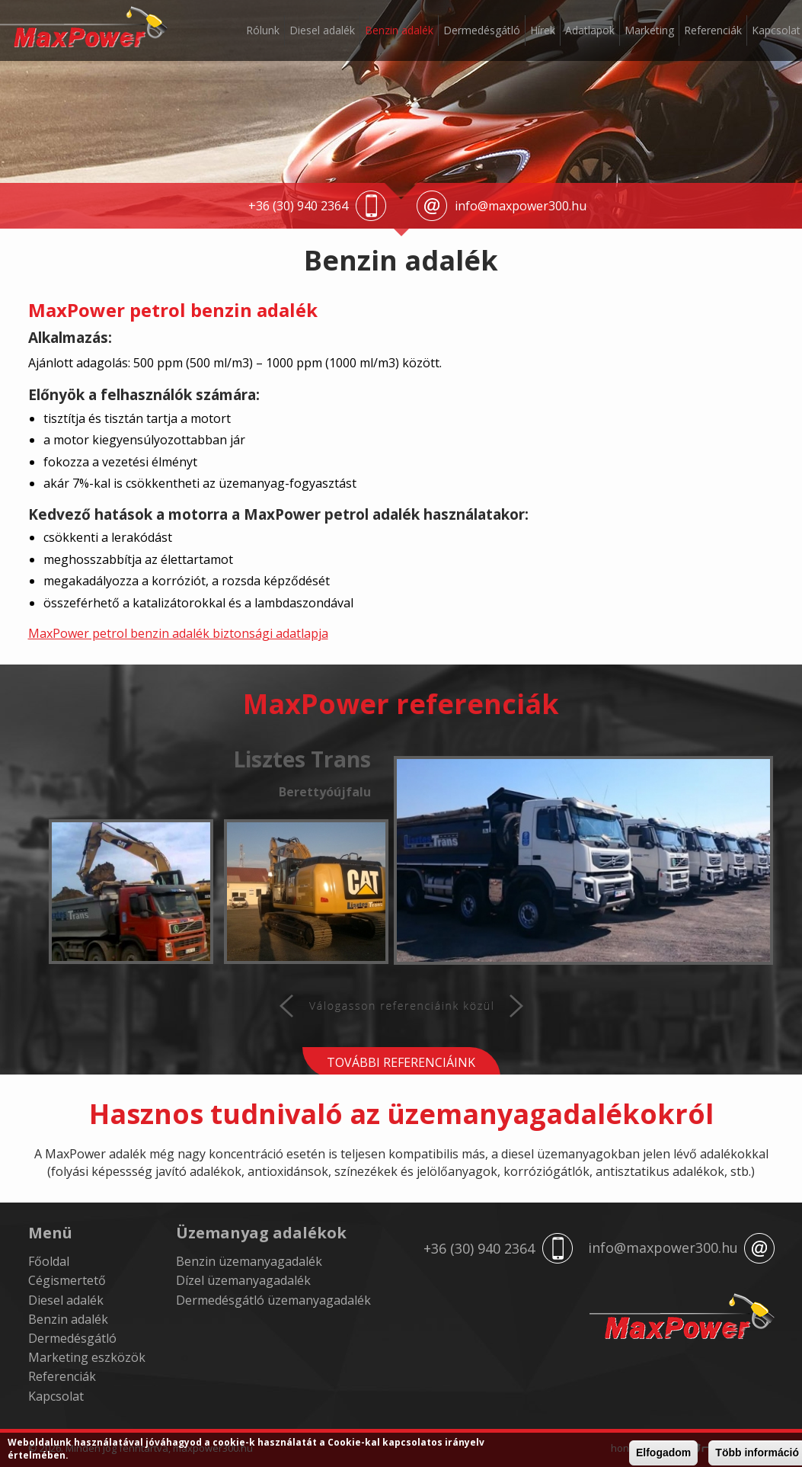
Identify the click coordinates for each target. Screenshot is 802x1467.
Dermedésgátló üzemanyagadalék (273, 1300)
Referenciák (713, 30)
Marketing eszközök (86, 1357)
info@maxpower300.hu (520, 205)
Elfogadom (663, 1453)
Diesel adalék (322, 30)
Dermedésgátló (481, 30)
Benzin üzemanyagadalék (249, 1261)
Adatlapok (590, 30)
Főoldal (48, 1261)
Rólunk (263, 30)
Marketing (649, 30)
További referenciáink (401, 1062)
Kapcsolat (776, 30)
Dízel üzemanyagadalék (243, 1280)
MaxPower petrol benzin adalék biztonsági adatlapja (178, 633)
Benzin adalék (399, 30)
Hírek (542, 30)
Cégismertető (67, 1280)
